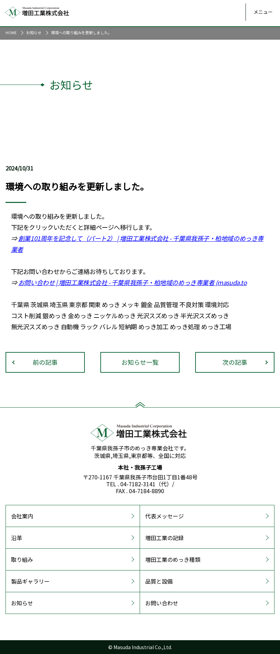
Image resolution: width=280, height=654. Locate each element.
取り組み (22, 559)
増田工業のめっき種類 (172, 559)
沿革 (16, 538)
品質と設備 (159, 581)
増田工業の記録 (164, 538)
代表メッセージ (164, 516)
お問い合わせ (36, 282)
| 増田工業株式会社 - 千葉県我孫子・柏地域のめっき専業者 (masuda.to (150, 282)
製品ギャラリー (30, 581)
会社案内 (22, 516)
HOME (11, 32)
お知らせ (33, 32)
